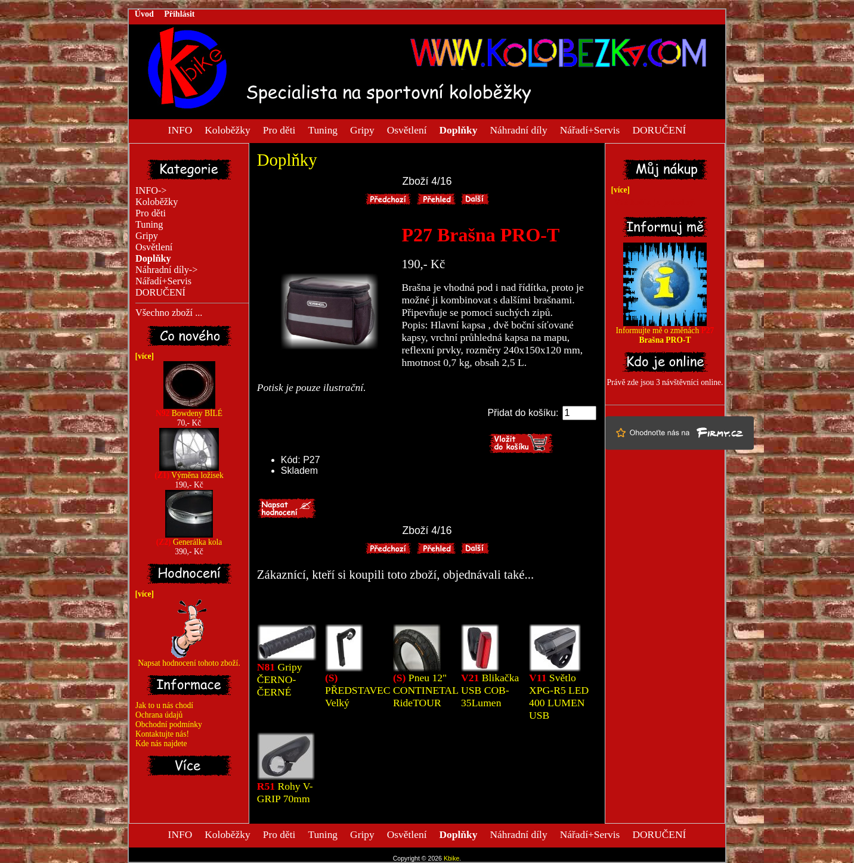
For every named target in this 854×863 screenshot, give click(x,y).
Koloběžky (227, 129)
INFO (180, 129)
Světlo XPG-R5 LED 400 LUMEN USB (559, 696)
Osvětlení (407, 129)
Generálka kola (189, 538)
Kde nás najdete (161, 743)
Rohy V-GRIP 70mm (285, 792)
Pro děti (279, 129)
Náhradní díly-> (166, 270)
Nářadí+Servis (590, 129)
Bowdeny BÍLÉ (189, 410)
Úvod (144, 14)
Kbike (451, 858)
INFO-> (151, 190)
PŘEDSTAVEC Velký (358, 690)
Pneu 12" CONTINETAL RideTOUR (425, 690)
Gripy (362, 129)
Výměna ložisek (189, 472)
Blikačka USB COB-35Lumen (490, 690)
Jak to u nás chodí (164, 705)
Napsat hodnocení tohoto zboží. (189, 659)
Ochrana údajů (158, 714)
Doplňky (287, 159)
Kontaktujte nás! (162, 733)
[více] (142, 356)
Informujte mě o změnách (665, 331)
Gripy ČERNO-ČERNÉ (279, 679)
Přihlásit (179, 14)
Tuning (323, 129)
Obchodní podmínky (168, 724)
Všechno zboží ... (168, 313)
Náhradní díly (518, 129)
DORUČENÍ (659, 129)
